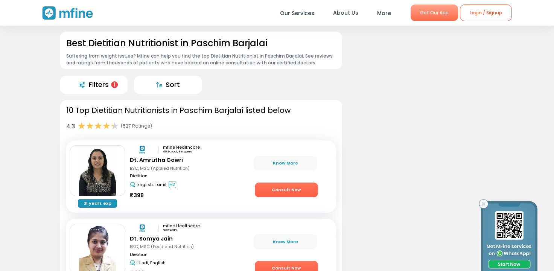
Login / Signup (486, 12)
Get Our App (434, 12)
